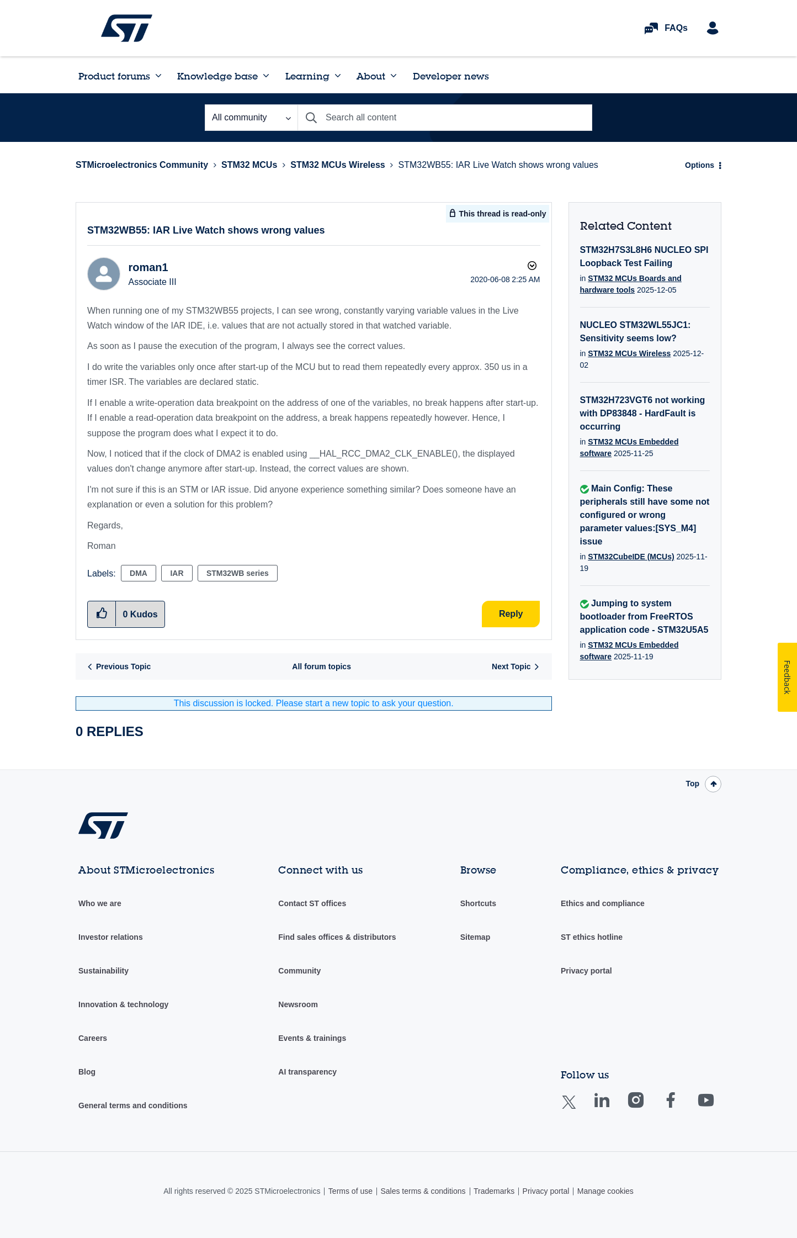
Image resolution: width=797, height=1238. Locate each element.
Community (299, 970)
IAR (176, 573)
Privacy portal (586, 970)
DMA (138, 573)
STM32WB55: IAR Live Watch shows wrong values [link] (498, 165)
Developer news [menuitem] (451, 76)
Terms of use (350, 1191)
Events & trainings (312, 1038)
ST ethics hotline (592, 937)
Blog (86, 1071)
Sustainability (103, 970)
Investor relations (110, 937)
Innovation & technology (123, 1004)
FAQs (676, 28)
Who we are (99, 903)
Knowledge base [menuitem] (217, 76)
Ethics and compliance (603, 903)
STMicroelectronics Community (126, 28)
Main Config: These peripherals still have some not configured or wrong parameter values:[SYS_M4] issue (645, 515)
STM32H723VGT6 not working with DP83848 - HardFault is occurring (642, 413)
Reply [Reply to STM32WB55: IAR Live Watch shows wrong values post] (511, 613)
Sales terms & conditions (422, 1191)
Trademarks (494, 1191)
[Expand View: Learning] (337, 75)
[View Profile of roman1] (148, 267)
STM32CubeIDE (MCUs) (631, 556)
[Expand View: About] (393, 75)
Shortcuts (478, 903)
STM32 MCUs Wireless (337, 165)
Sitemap (475, 937)
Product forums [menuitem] (114, 76)
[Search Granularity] (251, 117)
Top (692, 783)
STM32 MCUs (249, 165)
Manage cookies (605, 1191)
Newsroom (298, 1004)
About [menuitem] (371, 76)
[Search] (444, 117)
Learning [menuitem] (307, 76)
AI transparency (307, 1071)
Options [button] (699, 165)
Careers (92, 1038)
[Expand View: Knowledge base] (266, 75)
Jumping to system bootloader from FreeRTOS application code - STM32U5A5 (644, 616)
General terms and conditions (133, 1105)
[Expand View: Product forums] (158, 75)
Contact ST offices (312, 903)
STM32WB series (237, 573)
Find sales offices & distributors (337, 937)
